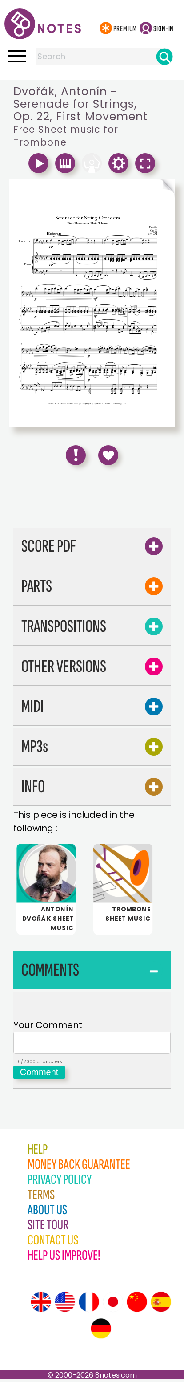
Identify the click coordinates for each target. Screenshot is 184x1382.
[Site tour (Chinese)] (137, 1304)
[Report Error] (76, 455)
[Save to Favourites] (108, 455)
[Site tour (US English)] (65, 1304)
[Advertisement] (92, 499)
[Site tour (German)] (101, 1331)
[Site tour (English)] (41, 1304)
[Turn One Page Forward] (133, 189)
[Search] (164, 56)
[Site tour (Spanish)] (161, 1304)
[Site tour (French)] (89, 1304)
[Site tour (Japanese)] (113, 1304)
